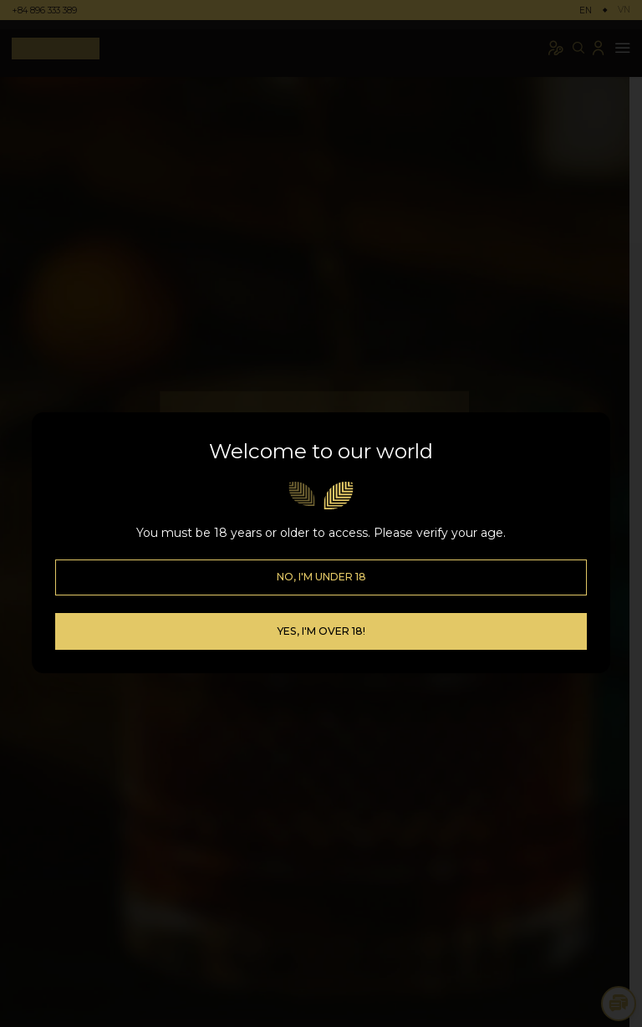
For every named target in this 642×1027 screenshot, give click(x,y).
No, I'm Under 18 (321, 555)
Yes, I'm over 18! (321, 609)
